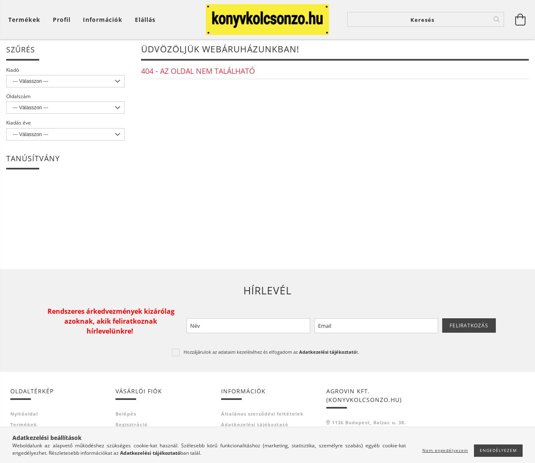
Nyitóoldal (24, 415)
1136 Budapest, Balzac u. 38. (369, 424)
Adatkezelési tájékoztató (254, 426)
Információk (103, 20)
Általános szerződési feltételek (262, 415)
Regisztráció (131, 426)
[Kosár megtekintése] (26, 19)
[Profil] (62, 19)
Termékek (23, 426)
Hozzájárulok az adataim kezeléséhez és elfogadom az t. (271, 353)
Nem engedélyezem (445, 450)
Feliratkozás (469, 326)
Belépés (125, 415)
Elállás (145, 20)
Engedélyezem (498, 450)
